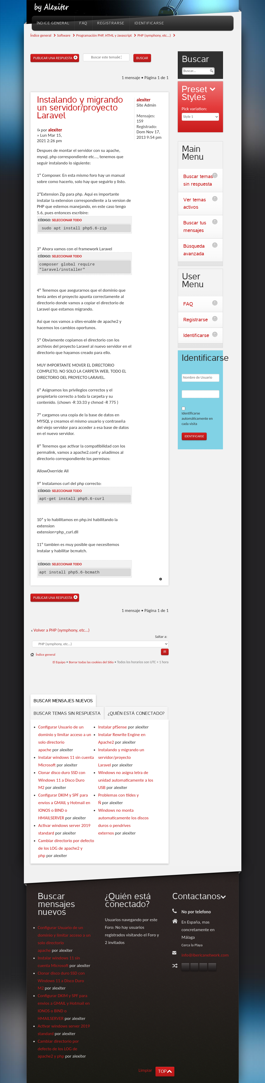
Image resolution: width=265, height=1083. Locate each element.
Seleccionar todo (67, 220)
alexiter (55, 130)
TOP (162, 1071)
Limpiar (145, 1070)
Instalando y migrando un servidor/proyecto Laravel (121, 757)
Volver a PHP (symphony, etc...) (62, 630)
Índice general (40, 35)
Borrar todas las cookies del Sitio (91, 662)
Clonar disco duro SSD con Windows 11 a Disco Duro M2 (61, 780)
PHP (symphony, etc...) (154, 35)
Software (63, 35)
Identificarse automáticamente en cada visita (197, 418)
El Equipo (59, 662)
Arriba (160, 579)
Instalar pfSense (112, 727)
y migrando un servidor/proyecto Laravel (80, 107)
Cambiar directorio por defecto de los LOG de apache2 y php (66, 848)
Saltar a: (161, 636)
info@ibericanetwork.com (205, 955)
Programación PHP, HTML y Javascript (104, 35)
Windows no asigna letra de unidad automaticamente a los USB (125, 780)
